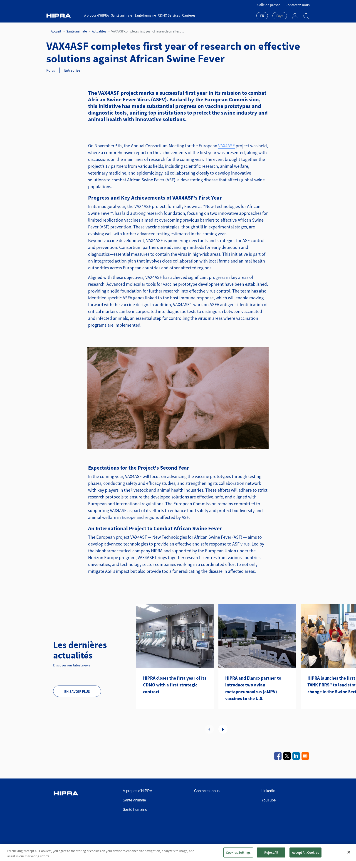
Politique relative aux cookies (256, 848)
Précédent (209, 729)
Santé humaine (144, 15)
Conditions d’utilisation (171, 848)
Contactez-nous (298, 5)
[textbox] (279, 15)
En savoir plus (77, 691)
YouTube (269, 800)
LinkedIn (268, 791)
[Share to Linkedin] (296, 756)
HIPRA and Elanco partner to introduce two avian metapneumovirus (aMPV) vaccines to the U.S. (253, 688)
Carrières (187, 15)
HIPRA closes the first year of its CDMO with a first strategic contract (174, 684)
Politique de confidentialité (212, 848)
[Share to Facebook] (278, 756)
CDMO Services (167, 15)
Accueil (56, 31)
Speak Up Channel (296, 848)
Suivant (222, 729)
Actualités (99, 31)
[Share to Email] (305, 756)
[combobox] (262, 16)
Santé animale (121, 15)
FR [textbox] (262, 15)
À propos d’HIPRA (96, 15)
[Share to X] (287, 756)
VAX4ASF (226, 145)
